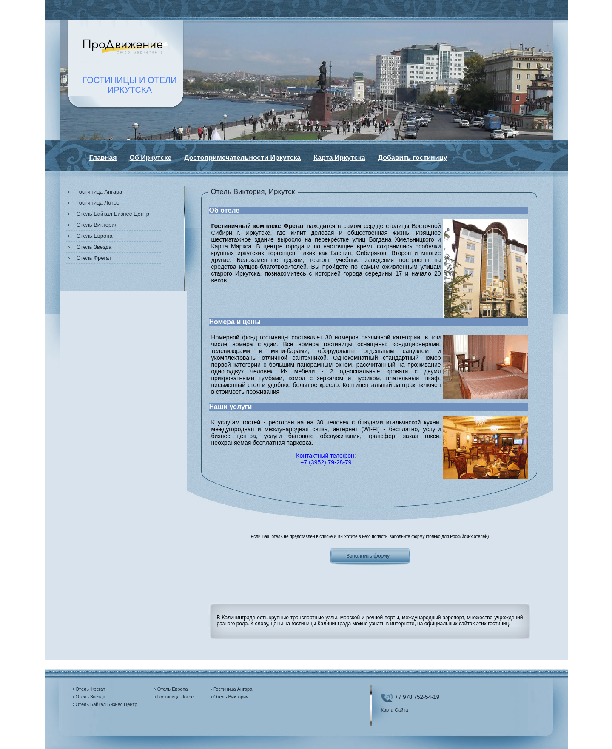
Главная (103, 157)
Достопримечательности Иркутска (242, 157)
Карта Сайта (394, 709)
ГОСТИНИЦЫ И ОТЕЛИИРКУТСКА (130, 84)
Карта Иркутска (339, 157)
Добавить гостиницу (412, 157)
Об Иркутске (151, 157)
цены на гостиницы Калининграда (311, 624)
